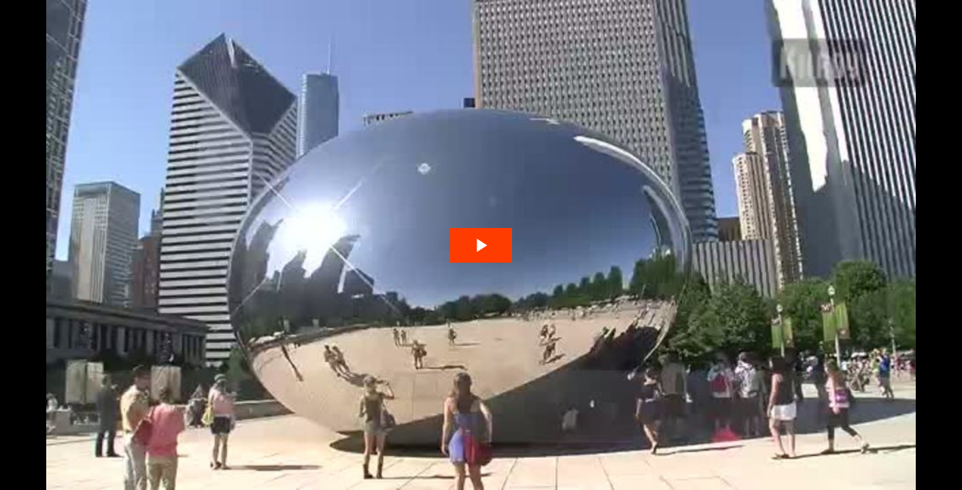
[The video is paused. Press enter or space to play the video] (481, 245)
